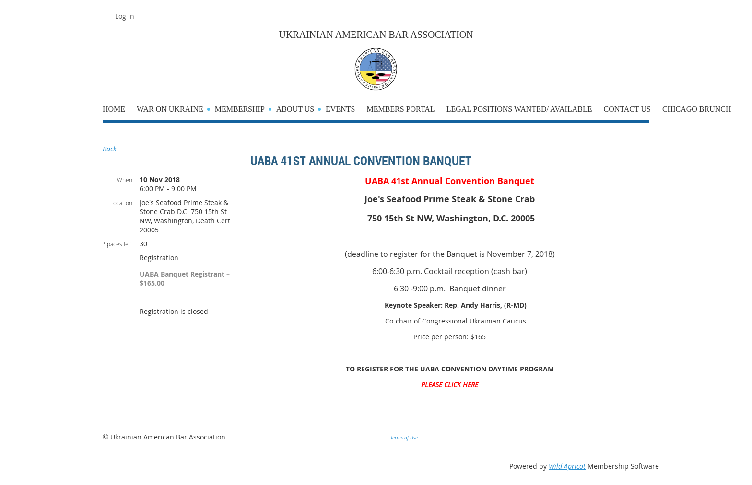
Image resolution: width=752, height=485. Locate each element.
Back (110, 148)
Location (121, 203)
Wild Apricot (567, 466)
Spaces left (118, 244)
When (124, 180)
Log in (124, 16)
